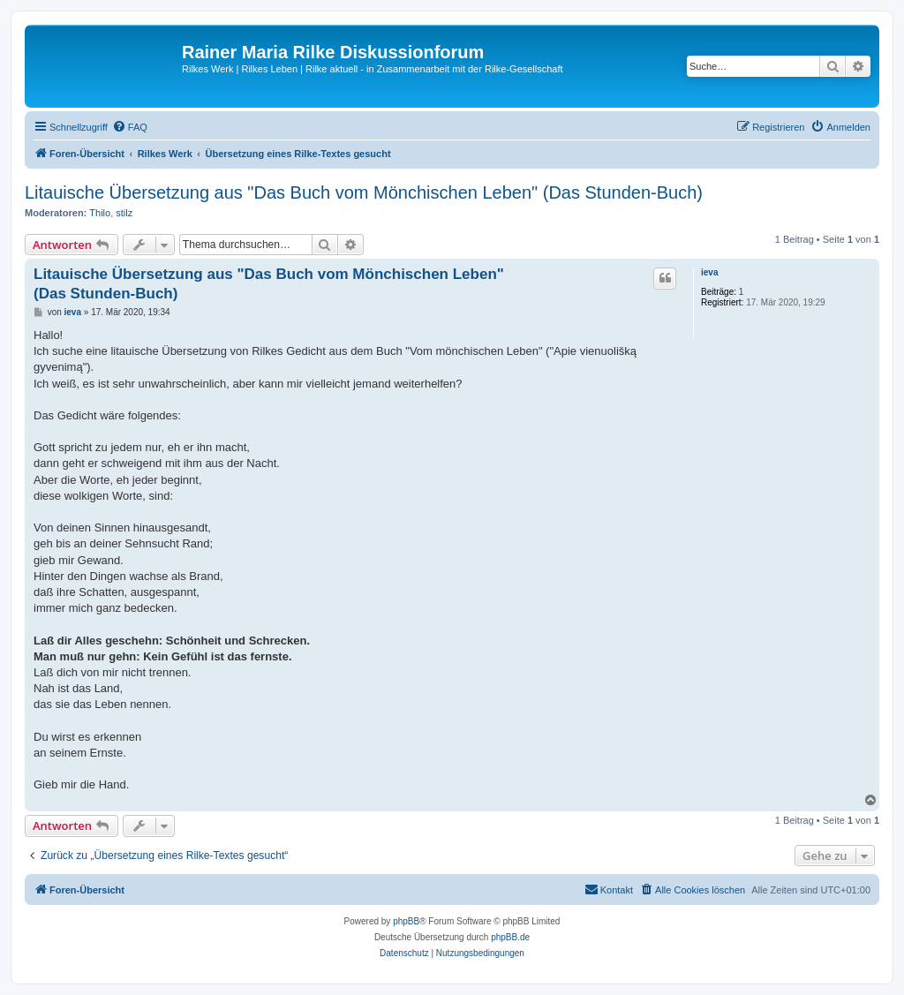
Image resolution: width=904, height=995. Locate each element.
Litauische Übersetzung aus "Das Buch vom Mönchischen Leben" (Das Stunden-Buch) (364, 192)
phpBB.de (510, 937)
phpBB (406, 921)
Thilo (99, 212)
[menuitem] (129, 127)
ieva (709, 272)
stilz (124, 212)
